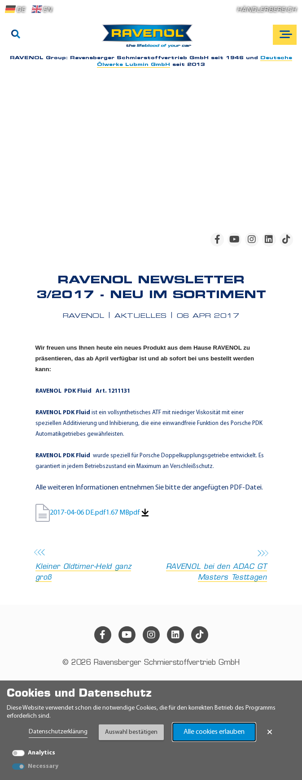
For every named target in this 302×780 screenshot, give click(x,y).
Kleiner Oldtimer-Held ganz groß (90, 565)
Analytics (41, 753)
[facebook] (217, 239)
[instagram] (251, 239)
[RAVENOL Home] (149, 39)
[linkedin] (269, 239)
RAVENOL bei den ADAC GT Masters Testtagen (212, 565)
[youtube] (234, 239)
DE (15, 9)
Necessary (43, 766)
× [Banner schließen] (269, 732)
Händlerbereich (267, 10)
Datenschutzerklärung (58, 731)
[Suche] (15, 35)
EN (42, 9)
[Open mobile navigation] (285, 35)
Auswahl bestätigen (131, 732)
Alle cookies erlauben (214, 732)
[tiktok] (286, 239)
